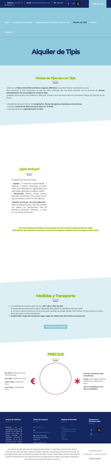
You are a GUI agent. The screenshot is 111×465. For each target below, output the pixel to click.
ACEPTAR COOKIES (100, 454)
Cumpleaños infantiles (22, 22)
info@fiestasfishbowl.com (41, 431)
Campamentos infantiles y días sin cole (52, 22)
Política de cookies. (95, 458)
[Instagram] (73, 4)
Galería (93, 22)
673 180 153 (38, 427)
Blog (63, 437)
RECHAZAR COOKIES (95, 451)
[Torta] (55, 378)
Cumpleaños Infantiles (69, 429)
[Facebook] (68, 4)
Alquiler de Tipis (80, 22)
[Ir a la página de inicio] (2, 13)
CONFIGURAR (88, 454)
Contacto (9, 32)
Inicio (7, 22)
